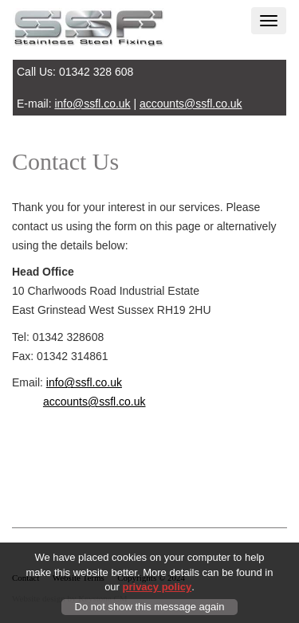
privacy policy (157, 588)
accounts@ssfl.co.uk (191, 103)
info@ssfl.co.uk (92, 103)
